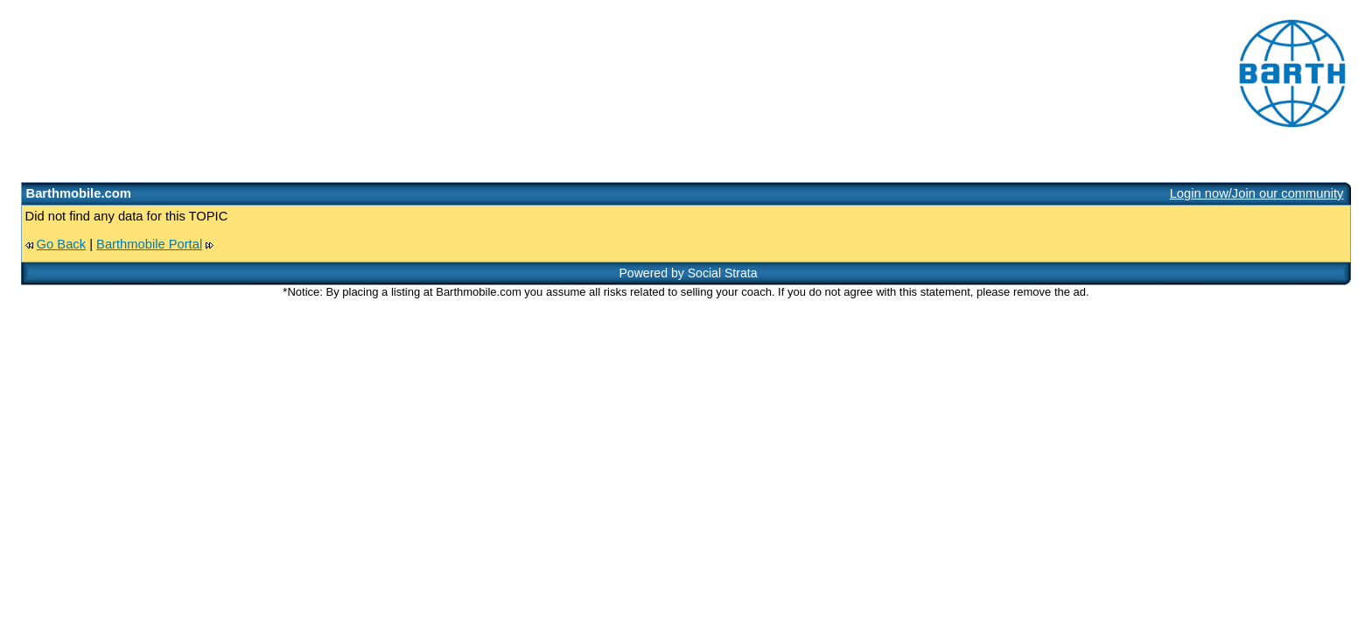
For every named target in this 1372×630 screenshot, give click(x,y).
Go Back (61, 244)
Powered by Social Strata (688, 273)
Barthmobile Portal (149, 244)
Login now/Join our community (1257, 193)
